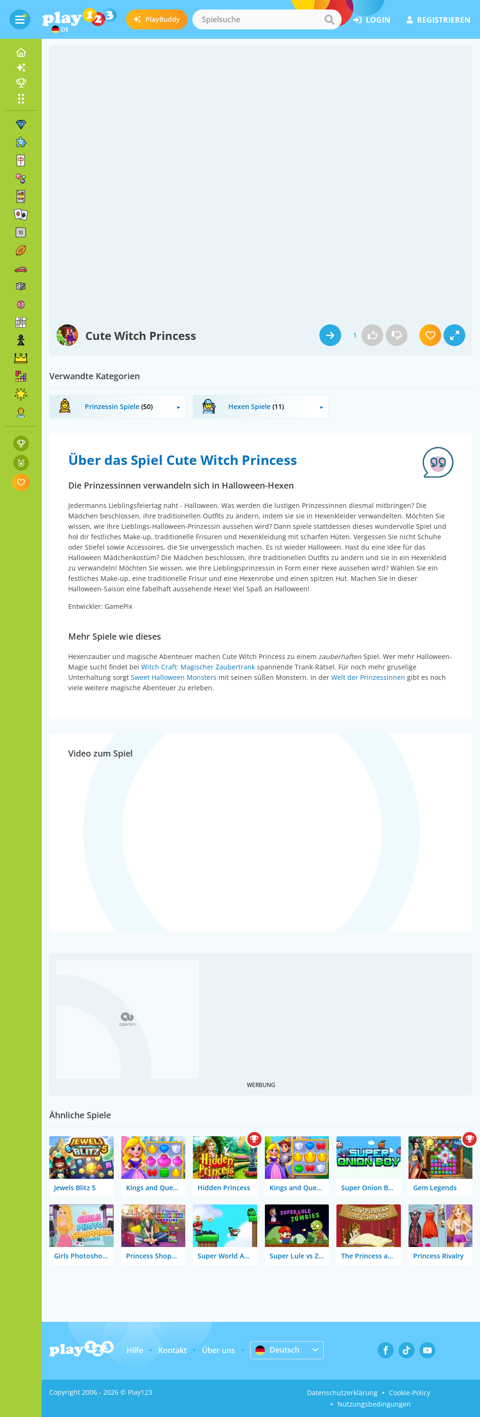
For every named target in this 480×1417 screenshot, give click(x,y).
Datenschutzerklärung (342, 1392)
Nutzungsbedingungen (374, 1403)
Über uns (218, 1350)
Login (371, 20)
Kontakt (172, 1350)
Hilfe (135, 1350)
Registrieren (439, 20)
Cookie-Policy (409, 1392)
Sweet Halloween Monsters (174, 677)
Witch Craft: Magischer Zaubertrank (198, 666)
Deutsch (277, 1350)
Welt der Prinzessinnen (368, 677)
